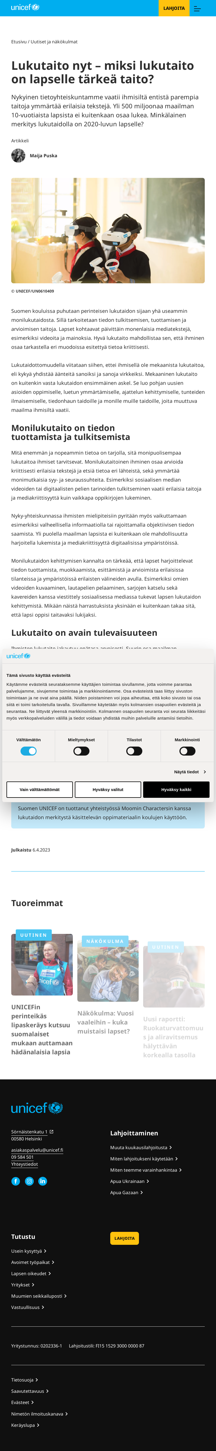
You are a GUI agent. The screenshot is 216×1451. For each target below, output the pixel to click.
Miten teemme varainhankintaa (143, 1170)
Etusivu (19, 42)
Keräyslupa (23, 1425)
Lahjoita (174, 8)
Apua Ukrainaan (127, 1181)
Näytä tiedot (186, 771)
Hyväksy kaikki (176, 789)
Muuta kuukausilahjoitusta (138, 1147)
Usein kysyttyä (26, 1251)
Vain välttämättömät (40, 789)
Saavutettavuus (27, 1391)
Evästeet (20, 1402)
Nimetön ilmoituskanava (37, 1414)
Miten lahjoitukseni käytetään (141, 1159)
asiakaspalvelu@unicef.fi (37, 1150)
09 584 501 (22, 1157)
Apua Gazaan (124, 1192)
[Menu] (197, 8)
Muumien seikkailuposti (36, 1296)
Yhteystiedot (24, 1164)
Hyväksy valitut (108, 789)
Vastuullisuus (25, 1307)
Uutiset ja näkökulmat (54, 42)
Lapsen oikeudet (28, 1273)
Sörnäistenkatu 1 (29, 1132)
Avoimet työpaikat (30, 1262)
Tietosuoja (22, 1380)
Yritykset (20, 1285)
